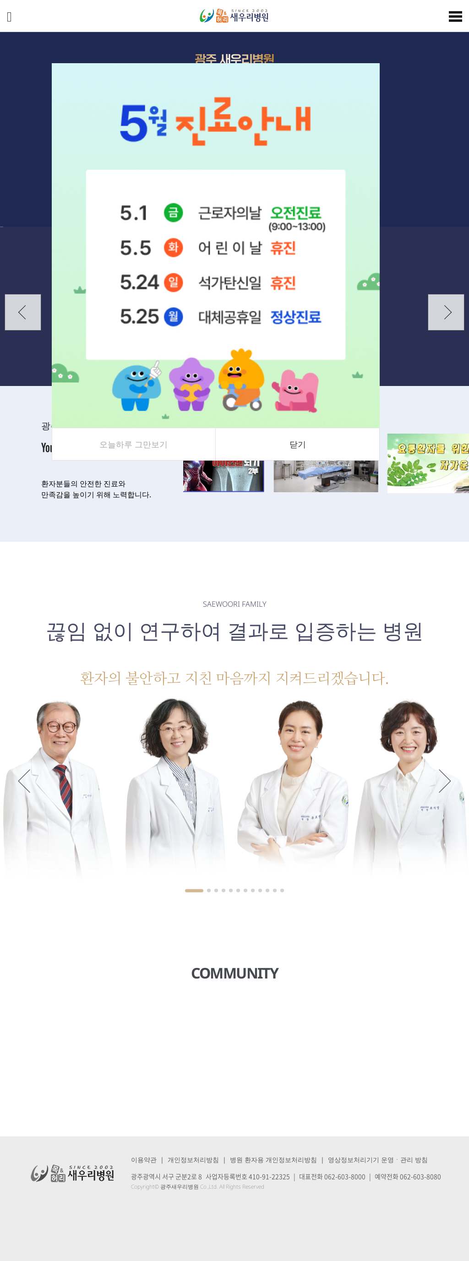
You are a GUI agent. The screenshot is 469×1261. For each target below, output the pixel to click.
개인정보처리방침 (193, 1159)
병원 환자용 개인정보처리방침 (273, 1159)
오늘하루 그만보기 (133, 444)
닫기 (297, 444)
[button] (23, 312)
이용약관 (144, 1159)
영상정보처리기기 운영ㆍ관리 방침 (378, 1159)
